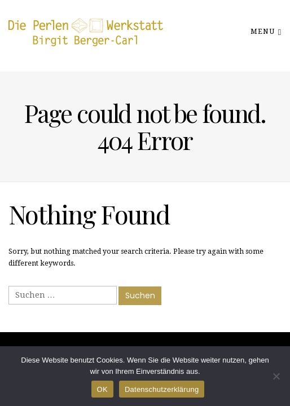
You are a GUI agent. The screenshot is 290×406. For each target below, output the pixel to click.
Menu (266, 31)
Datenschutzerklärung (162, 389)
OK (102, 389)
